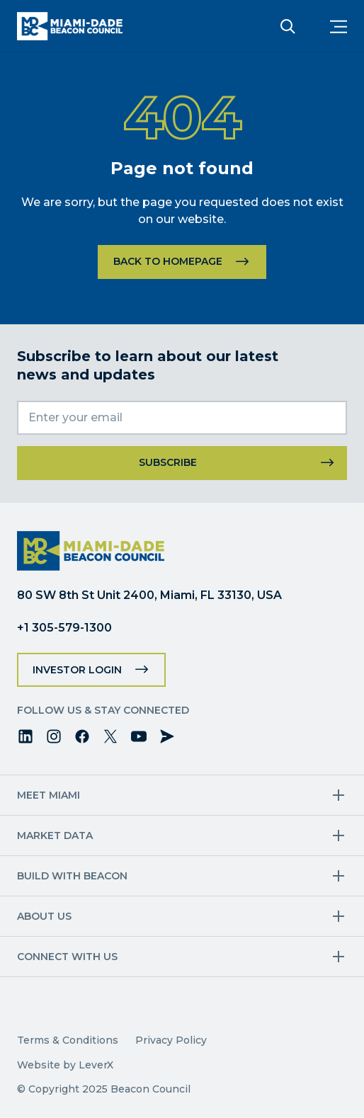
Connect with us (67, 956)
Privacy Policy (171, 1040)
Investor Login (77, 669)
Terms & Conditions (67, 1040)
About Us (44, 916)
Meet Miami (48, 795)
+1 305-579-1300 (64, 627)
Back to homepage (167, 261)
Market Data (55, 835)
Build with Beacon (72, 875)
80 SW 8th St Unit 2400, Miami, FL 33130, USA (149, 595)
